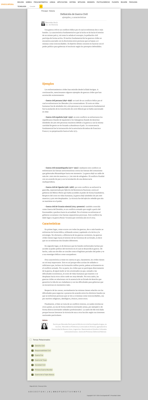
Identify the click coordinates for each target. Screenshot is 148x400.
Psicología (133, 2)
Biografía (91, 2)
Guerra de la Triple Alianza (44, 375)
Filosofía (115, 2)
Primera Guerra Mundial (43, 370)
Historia (72, 2)
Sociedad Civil (40, 365)
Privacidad (114, 395)
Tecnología (21, 6)
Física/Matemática (41, 2)
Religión (124, 2)
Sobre (119, 395)
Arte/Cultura (62, 2)
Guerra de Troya (40, 360)
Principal (44, 11)
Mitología (81, 2)
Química (29, 2)
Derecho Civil (40, 346)
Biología (20, 2)
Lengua (52, 2)
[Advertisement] (74, 65)
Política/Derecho (103, 2)
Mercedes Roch (51, 22)
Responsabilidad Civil (43, 351)
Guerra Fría (39, 355)
